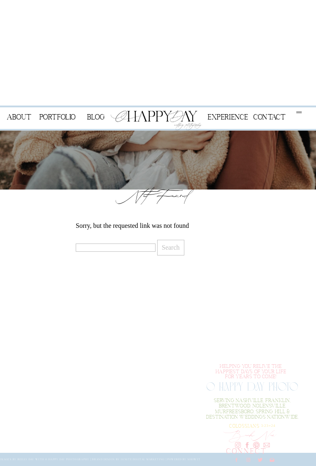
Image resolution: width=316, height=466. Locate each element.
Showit (194, 459)
